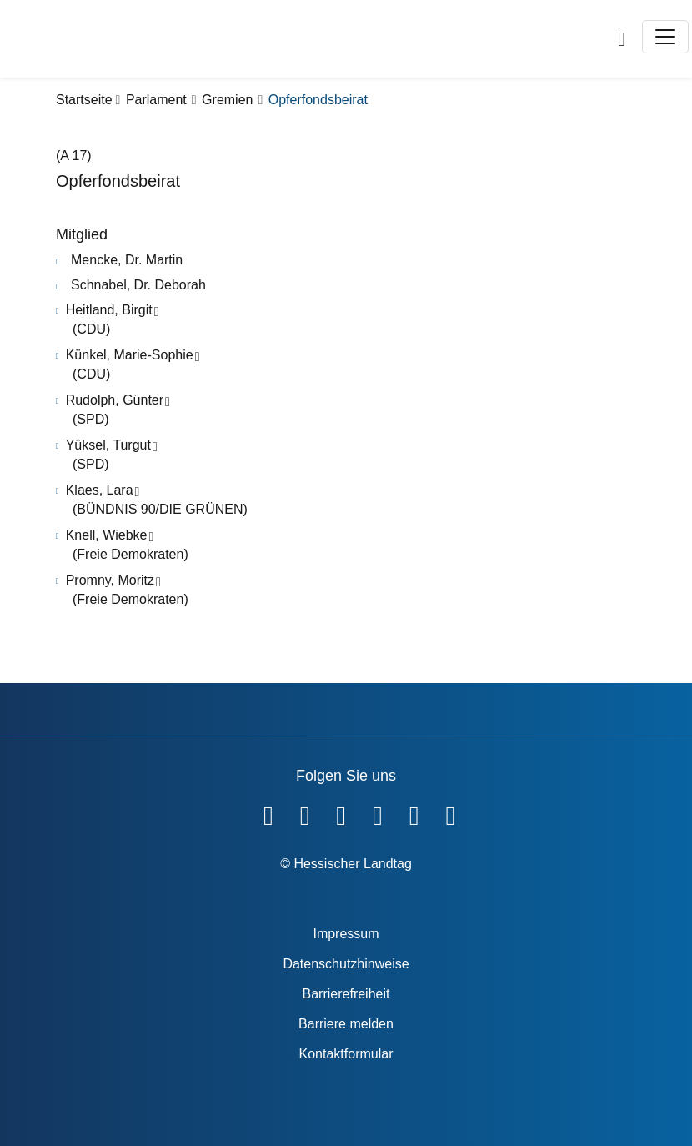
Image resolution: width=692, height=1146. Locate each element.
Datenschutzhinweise (346, 964)
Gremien (227, 100)
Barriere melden (346, 1024)
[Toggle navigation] (665, 36)
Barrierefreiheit (346, 994)
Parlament (156, 100)
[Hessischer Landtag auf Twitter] (341, 812)
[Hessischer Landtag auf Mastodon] (414, 812)
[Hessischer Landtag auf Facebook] (268, 812)
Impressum (346, 934)
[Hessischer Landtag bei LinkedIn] (450, 812)
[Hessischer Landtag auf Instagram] (377, 812)
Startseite (84, 100)
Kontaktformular (346, 1054)
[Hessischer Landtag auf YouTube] (305, 812)
